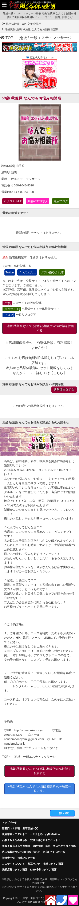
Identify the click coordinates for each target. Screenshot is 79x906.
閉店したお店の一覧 (54, 852)
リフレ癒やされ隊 (52, 272)
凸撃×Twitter (52, 834)
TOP (6, 38)
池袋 (23, 38)
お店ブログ (60, 201)
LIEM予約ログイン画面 (43, 869)
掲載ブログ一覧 (26, 857)
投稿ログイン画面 (53, 863)
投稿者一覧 (8, 857)
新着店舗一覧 (30, 828)
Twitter (9, 272)
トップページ (9, 822)
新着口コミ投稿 (11, 828)
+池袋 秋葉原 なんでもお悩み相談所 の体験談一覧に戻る (39, 789)
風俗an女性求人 (37, 201)
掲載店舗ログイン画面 (14, 869)
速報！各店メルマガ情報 (16, 846)
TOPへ (6, 756)
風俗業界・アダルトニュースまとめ (22, 834)
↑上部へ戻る (62, 813)
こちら (58, 373)
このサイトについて (13, 863)
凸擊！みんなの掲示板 (14, 840)
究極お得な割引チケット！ (45, 840)
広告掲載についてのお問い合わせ (21, 852)
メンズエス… (27, 272)
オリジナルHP (12, 201)
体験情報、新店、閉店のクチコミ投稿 (54, 846)
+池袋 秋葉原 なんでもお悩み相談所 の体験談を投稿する (39, 328)
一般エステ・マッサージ (51, 38)
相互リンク (34, 863)
